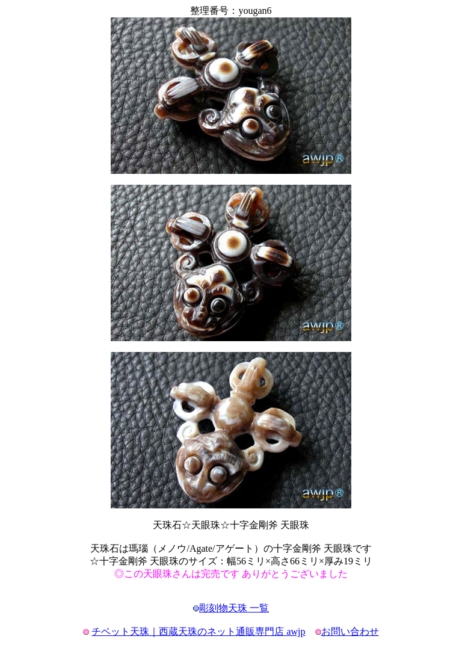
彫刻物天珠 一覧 (234, 608)
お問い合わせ (350, 631)
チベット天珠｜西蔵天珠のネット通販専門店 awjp (198, 631)
